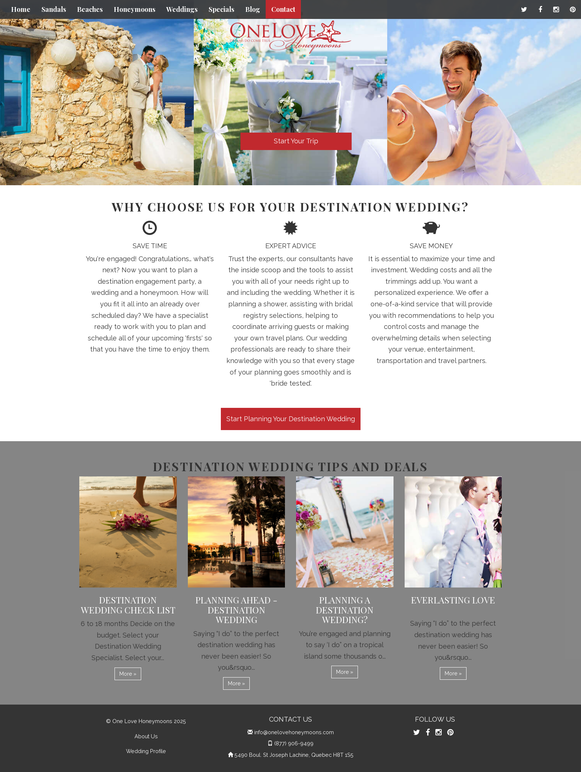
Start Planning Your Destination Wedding (290, 419)
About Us (146, 736)
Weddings (181, 9)
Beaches (90, 9)
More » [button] (127, 674)
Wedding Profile (146, 751)
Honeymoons (134, 9)
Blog (252, 9)
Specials (221, 9)
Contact (283, 9)
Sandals (54, 9)
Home (20, 9)
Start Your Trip (296, 141)
